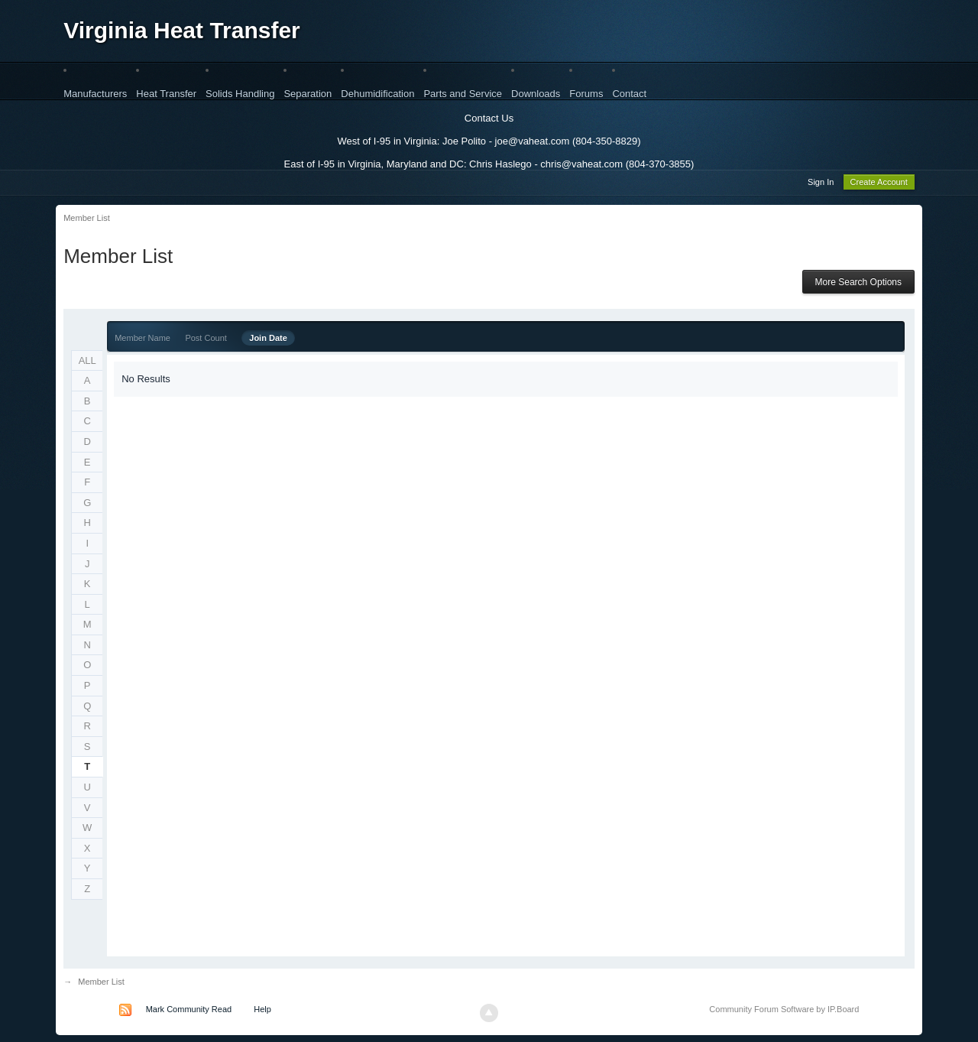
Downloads (535, 93)
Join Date (268, 340)
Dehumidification (377, 93)
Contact (629, 93)
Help (262, 1011)
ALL (87, 362)
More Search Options (858, 284)
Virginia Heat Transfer (181, 30)
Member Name (142, 340)
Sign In (821, 184)
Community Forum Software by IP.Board (784, 1011)
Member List (101, 983)
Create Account (879, 184)
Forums (586, 93)
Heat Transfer (166, 93)
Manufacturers (95, 93)
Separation (307, 93)
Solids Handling (240, 93)
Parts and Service (462, 93)
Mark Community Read (189, 1011)
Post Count (205, 340)
